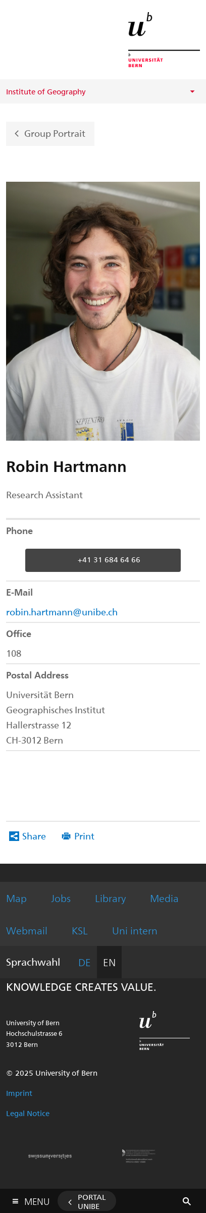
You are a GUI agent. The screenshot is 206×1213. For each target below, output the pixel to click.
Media (164, 898)
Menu (36, 1199)
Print (84, 835)
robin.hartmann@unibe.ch (62, 611)
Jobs (61, 898)
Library (110, 898)
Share (34, 835)
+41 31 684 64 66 (109, 559)
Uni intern (135, 930)
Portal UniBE (92, 1201)
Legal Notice (27, 1113)
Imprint (19, 1093)
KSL (80, 930)
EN (109, 962)
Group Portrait (54, 132)
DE (84, 962)
